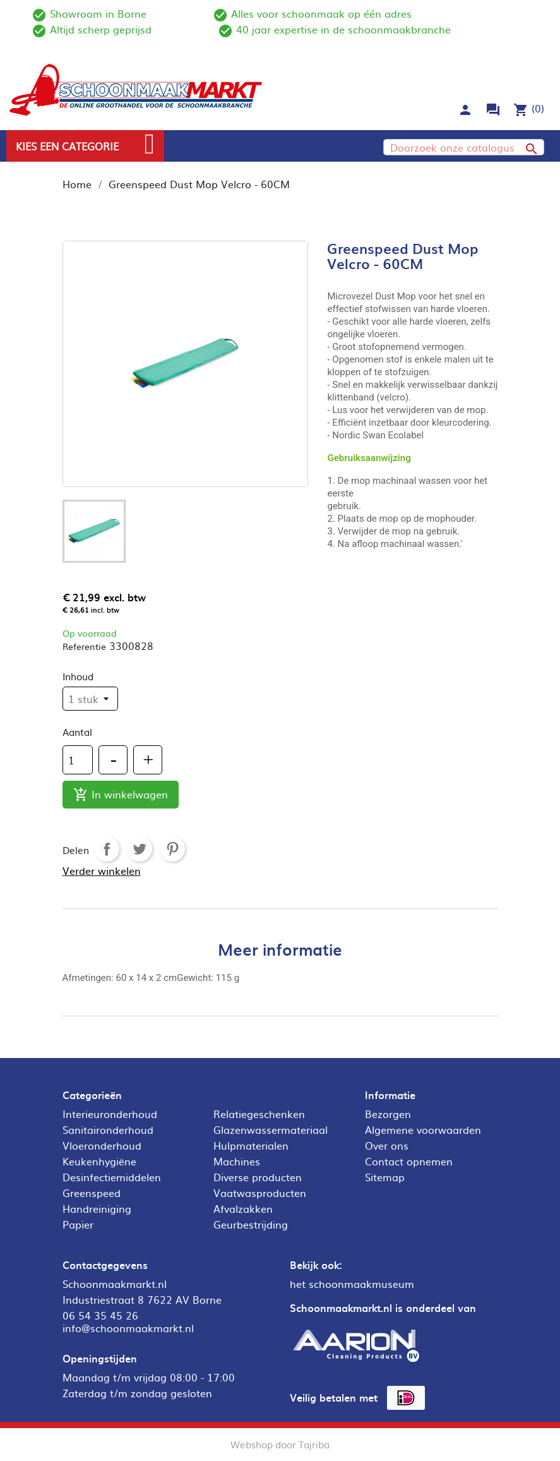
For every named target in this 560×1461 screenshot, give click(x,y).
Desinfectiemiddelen (112, 1176)
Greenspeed (92, 1192)
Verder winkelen (102, 870)
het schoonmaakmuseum (352, 1283)
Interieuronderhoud (110, 1113)
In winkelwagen (120, 794)
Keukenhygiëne (99, 1161)
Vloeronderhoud (102, 1145)
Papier (78, 1224)
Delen (106, 849)
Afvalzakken (243, 1208)
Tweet (139, 849)
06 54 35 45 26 (100, 1315)
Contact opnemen (409, 1161)
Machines (236, 1161)
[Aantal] (78, 759)
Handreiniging (97, 1208)
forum (493, 109)
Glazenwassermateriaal (270, 1129)
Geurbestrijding (250, 1224)
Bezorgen (388, 1113)
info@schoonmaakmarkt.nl (128, 1327)
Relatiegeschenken (259, 1113)
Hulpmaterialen (251, 1145)
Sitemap (385, 1176)
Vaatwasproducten (259, 1192)
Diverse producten (257, 1176)
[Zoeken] (463, 147)
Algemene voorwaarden (423, 1129)
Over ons (386, 1145)
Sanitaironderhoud (108, 1129)
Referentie (84, 646)
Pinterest (172, 849)
